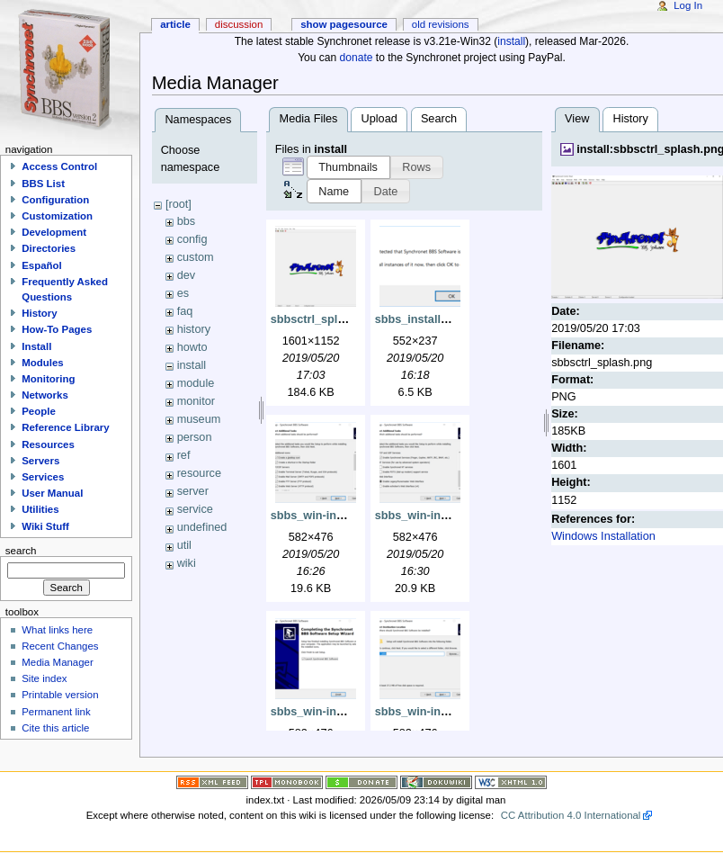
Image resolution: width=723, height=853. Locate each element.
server (193, 491)
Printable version (60, 694)
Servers (40, 460)
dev (186, 275)
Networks (45, 395)
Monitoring (48, 378)
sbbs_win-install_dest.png (446, 711)
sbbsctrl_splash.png (326, 319)
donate (356, 57)
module (196, 383)
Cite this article (55, 728)
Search (439, 118)
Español (42, 265)
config (192, 239)
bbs (186, 221)
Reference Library (65, 427)
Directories (49, 248)
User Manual (52, 493)
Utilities (40, 509)
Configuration (55, 199)
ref (184, 455)
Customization (57, 216)
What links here (57, 629)
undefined (202, 527)
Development (54, 232)
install (511, 41)
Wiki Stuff (45, 526)
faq (185, 311)
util (184, 545)
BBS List (43, 183)
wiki (186, 563)
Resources (48, 444)
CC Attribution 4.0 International (571, 815)
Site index (44, 678)
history (193, 329)
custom (195, 257)
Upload (379, 118)
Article (175, 24)
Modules (42, 362)
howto (192, 347)
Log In (688, 5)
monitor (196, 401)
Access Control (59, 166)
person (194, 437)
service (195, 509)
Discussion (239, 24)
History (629, 118)
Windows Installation (603, 536)
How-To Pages (57, 329)
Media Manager (58, 662)
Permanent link (56, 711)
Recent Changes (60, 646)
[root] (178, 204)
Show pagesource (344, 24)
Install (36, 346)
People (39, 411)
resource (199, 473)
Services (43, 476)
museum (199, 419)
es (183, 293)
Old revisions (440, 24)
